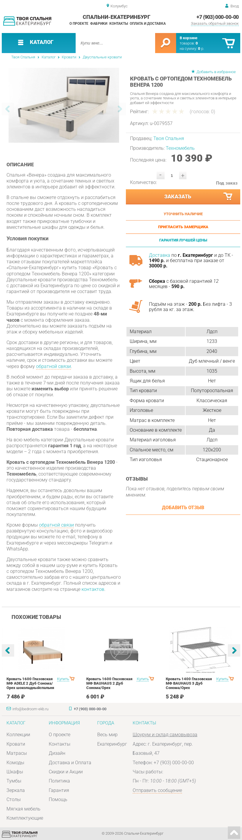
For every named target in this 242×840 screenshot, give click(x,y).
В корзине (188, 38)
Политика (59, 781)
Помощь (58, 799)
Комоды (15, 762)
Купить (63, 679)
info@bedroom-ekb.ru (30, 709)
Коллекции (18, 734)
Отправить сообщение (157, 790)
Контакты (118, 24)
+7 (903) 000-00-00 (217, 17)
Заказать (198, 196)
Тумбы (14, 781)
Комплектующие (25, 818)
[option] (64, 105)
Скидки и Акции (66, 772)
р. (201, 48)
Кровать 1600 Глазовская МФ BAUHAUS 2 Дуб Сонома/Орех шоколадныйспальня (109, 685)
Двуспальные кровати (102, 57)
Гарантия (59, 790)
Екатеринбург (112, 744)
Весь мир (107, 734)
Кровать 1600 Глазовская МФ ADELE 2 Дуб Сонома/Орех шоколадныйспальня (30, 683)
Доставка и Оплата (70, 762)
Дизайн (57, 753)
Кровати (69, 57)
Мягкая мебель (23, 809)
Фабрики (98, 24)
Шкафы (15, 772)
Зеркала (16, 790)
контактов (93, 589)
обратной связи (53, 366)
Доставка (159, 255)
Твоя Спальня (23, 57)
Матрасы (17, 753)
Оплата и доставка (148, 24)
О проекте (78, 24)
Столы (14, 799)
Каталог (49, 57)
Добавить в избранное (216, 72)
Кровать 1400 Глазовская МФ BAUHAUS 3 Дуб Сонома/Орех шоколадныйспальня (189, 685)
